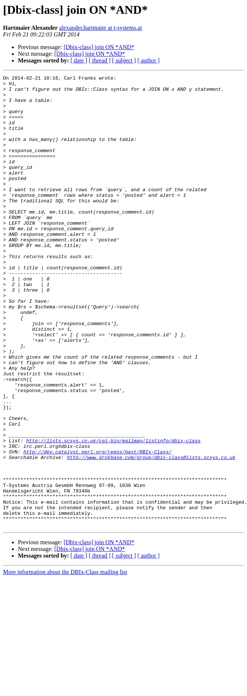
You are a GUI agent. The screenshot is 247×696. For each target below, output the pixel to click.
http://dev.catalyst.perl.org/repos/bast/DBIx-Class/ (97, 527)
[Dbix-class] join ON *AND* (99, 47)
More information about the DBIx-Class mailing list (65, 662)
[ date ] (78, 60)
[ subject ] (124, 60)
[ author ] (148, 60)
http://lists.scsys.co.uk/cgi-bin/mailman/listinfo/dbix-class (113, 514)
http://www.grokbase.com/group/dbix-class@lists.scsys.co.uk (151, 534)
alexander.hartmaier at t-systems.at (100, 28)
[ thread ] (100, 60)
